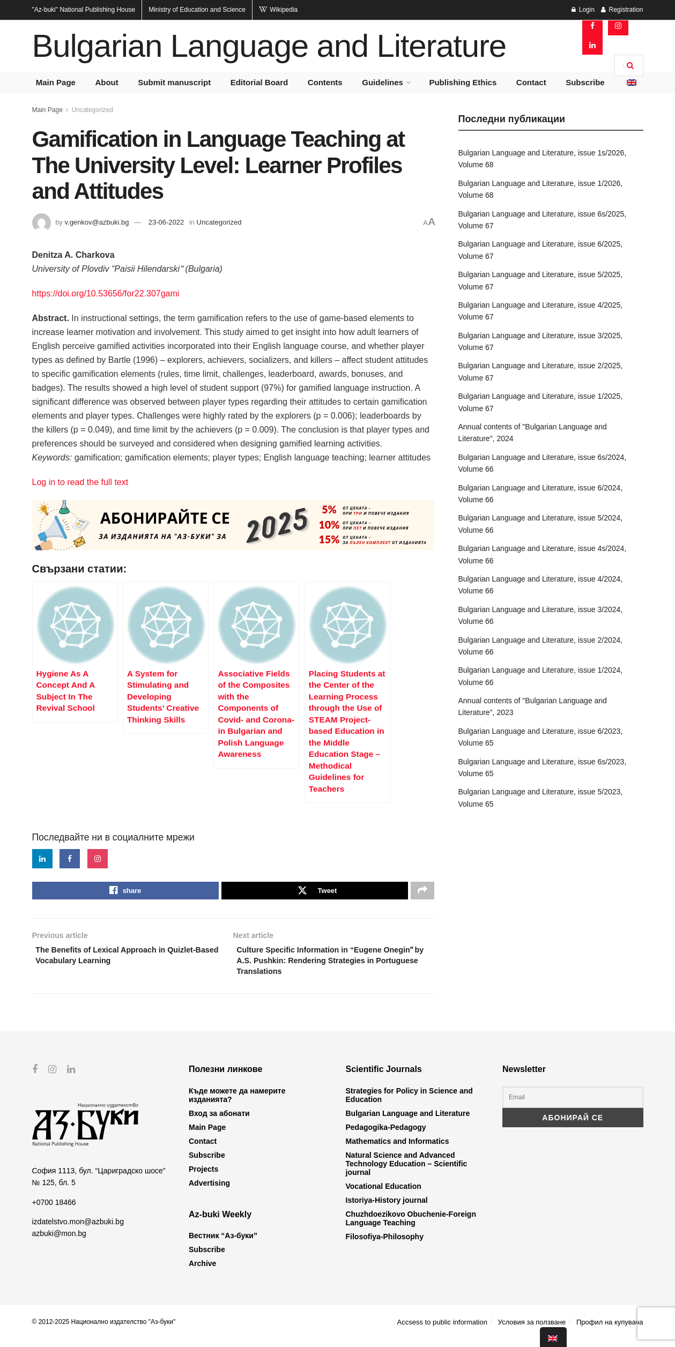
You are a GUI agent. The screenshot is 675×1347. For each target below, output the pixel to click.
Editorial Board (259, 82)
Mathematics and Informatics (397, 1149)
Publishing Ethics (462, 82)
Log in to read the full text (80, 482)
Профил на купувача (609, 1330)
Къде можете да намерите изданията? (237, 1103)
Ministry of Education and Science (197, 9)
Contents (325, 82)
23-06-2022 (166, 222)
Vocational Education (383, 1194)
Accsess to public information (442, 1330)
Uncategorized (92, 110)
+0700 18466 (54, 1209)
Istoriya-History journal (387, 1208)
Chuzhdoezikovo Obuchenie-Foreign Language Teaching (411, 1226)
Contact (531, 82)
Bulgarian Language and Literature (269, 46)
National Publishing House (84, 9)
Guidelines (382, 82)
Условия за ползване (532, 1330)
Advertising (209, 1191)
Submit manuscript (174, 82)
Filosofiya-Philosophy (385, 1244)
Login (583, 9)
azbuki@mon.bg (59, 1241)
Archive (202, 1271)
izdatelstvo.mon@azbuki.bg (78, 1229)
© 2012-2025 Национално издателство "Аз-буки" (104, 1330)
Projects (203, 1177)
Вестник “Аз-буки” (223, 1243)
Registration (622, 9)
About (106, 82)
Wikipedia (278, 9)
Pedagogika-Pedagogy (386, 1135)
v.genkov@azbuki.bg (96, 222)
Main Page (56, 82)
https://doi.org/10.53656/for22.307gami (106, 293)
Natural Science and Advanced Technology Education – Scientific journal (407, 1172)
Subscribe (585, 82)
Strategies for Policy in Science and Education (409, 1103)
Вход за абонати (219, 1121)
